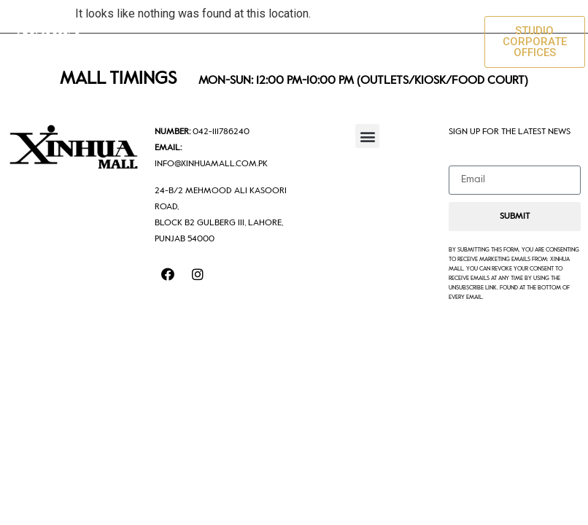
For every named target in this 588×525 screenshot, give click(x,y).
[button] (458, 42)
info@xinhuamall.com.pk (211, 164)
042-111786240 (221, 132)
